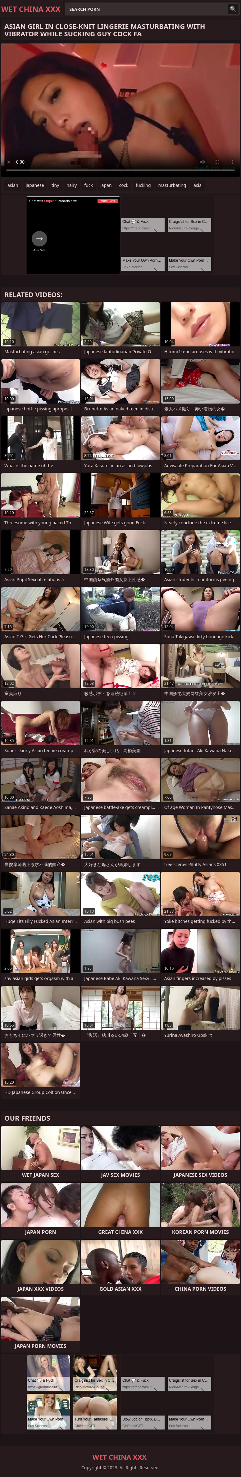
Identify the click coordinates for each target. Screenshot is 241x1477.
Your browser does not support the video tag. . (120, 110)
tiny (55, 185)
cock (123, 185)
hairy (71, 185)
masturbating (172, 185)
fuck (88, 185)
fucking (143, 185)
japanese (35, 185)
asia (197, 185)
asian (12, 185)
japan (106, 185)
